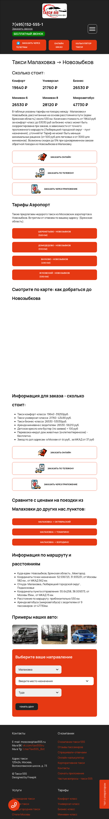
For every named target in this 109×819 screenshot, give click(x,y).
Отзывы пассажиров (70, 747)
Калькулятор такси (83, 45)
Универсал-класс (69, 804)
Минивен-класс (67, 814)
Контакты (64, 768)
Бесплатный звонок (28, 34)
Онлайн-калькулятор (71, 757)
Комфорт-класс (67, 798)
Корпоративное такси (71, 763)
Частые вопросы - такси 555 (75, 778)
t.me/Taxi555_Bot (34, 749)
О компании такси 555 (71, 742)
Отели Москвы (21, 814)
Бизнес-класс (66, 809)
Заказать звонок (22, 29)
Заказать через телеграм (28, 45)
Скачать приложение (71, 773)
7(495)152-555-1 (27, 24)
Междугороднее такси (26, 809)
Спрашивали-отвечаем (72, 752)
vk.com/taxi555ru (33, 745)
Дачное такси (20, 804)
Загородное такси (23, 798)
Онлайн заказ (59, 45)
